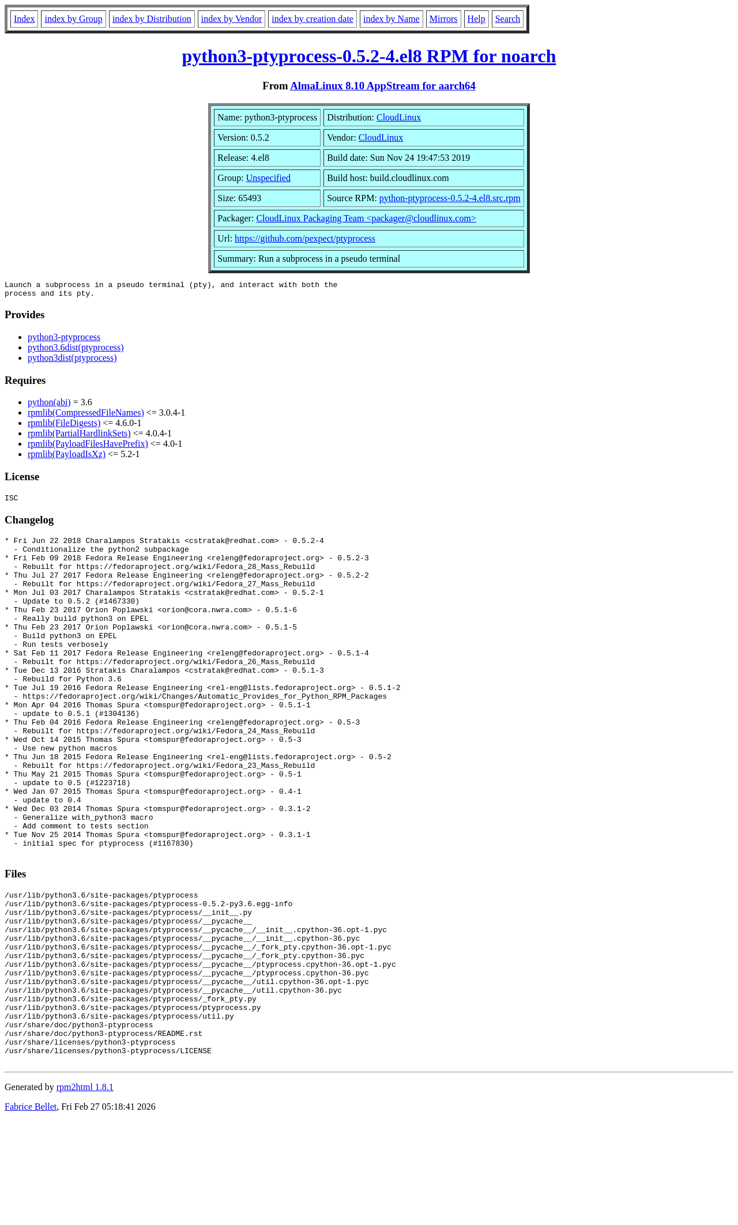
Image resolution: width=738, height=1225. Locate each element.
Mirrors (444, 19)
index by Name (391, 19)
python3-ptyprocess (64, 340)
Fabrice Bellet (31, 1210)
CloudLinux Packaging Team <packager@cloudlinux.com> (366, 218)
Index (24, 19)
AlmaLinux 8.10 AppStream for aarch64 (383, 86)
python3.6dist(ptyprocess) (76, 351)
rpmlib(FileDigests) (64, 426)
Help (476, 19)
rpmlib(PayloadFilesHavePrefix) (88, 447)
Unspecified (268, 178)
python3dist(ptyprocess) (72, 361)
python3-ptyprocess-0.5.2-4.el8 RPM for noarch (369, 56)
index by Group (73, 19)
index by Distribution (151, 19)
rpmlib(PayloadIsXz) (67, 457)
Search (508, 19)
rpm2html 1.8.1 (85, 1191)
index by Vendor (231, 19)
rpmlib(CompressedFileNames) (86, 416)
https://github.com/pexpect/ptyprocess (305, 238)
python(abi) (49, 405)
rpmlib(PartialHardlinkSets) (79, 437)
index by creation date (312, 19)
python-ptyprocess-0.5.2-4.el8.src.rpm (450, 198)
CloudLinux (398, 117)
